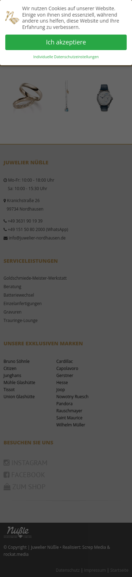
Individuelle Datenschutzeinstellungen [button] (66, 56)
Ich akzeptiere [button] (66, 42)
